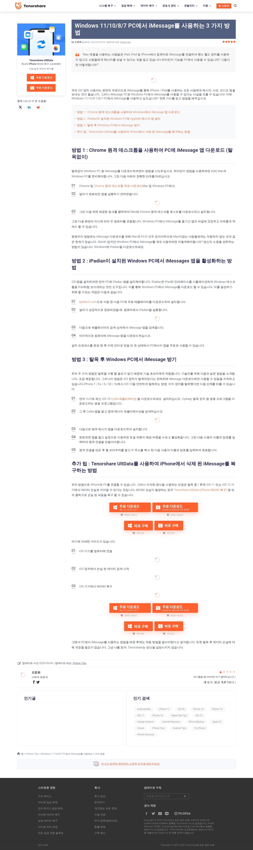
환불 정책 (99, 826)
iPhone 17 (169, 709)
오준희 (78, 42)
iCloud (162, 728)
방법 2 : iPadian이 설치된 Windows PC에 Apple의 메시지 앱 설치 (118, 118)
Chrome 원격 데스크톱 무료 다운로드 (118, 186)
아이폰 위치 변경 (48, 826)
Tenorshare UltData (41, 60)
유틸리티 (189, 5)
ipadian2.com (88, 302)
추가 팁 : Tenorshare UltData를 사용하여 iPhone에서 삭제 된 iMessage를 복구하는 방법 (133, 131)
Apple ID (146, 728)
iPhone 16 (203, 709)
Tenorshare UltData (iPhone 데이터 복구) (200, 490)
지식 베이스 (45, 796)
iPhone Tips (125, 42)
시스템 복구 (106, 5)
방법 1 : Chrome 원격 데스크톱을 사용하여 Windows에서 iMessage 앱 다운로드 (128, 112)
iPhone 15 (147, 715)
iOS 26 (185, 709)
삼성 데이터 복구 (48, 820)
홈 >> (22, 754)
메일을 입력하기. (166, 796)
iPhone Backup (216, 721)
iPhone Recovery (169, 734)
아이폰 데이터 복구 (49, 814)
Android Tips (201, 728)
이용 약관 (99, 814)
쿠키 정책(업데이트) (106, 820)
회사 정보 (99, 796)
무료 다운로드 (41, 77)
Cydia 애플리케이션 (124, 398)
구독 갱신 (99, 833)
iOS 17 (163, 715)
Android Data (148, 709)
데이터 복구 (147, 5)
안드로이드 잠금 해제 (50, 808)
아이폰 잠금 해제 (48, 802)
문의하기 (99, 802)
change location (165, 721)
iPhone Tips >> (34, 754)
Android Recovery (191, 721)
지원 (205, 5)
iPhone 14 (181, 715)
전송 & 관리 (169, 5)
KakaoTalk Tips (202, 715)
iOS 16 (145, 721)
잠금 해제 (126, 5)
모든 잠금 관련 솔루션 (50, 833)
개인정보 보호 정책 (105, 808)
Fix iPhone (147, 734)
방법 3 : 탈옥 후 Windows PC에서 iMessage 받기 (108, 125)
